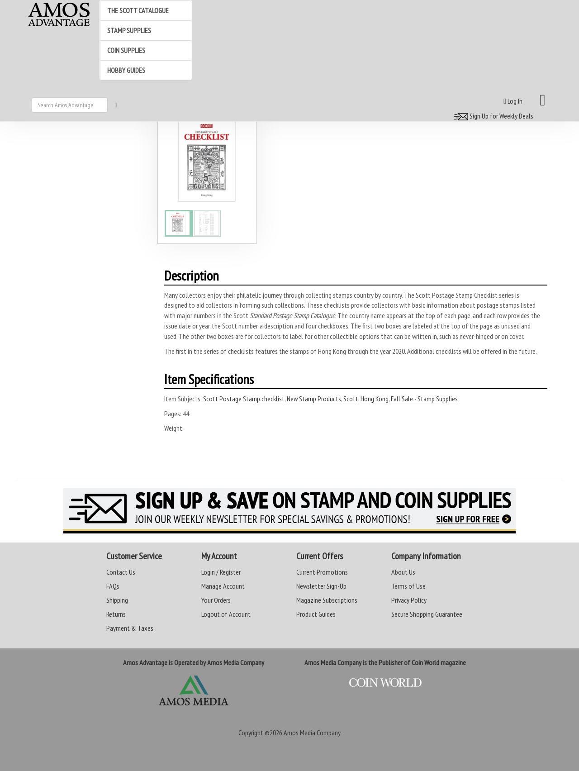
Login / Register (221, 571)
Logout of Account (226, 614)
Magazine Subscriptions (326, 599)
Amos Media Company (312, 732)
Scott (350, 398)
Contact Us (120, 571)
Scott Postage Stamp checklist (244, 398)
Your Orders (216, 599)
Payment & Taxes (129, 628)
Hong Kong (375, 398)
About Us (403, 571)
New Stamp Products (314, 398)
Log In (512, 100)
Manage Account (223, 585)
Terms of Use (408, 585)
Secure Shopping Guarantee (426, 614)
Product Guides (316, 614)
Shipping (117, 599)
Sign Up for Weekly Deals (492, 115)
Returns (116, 614)
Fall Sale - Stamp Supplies (424, 398)
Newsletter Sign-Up (321, 585)
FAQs (112, 585)
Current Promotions (322, 571)
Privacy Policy (409, 599)
